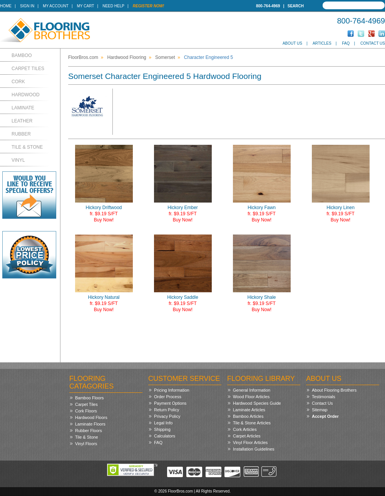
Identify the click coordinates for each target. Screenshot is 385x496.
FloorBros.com (83, 57)
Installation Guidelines (254, 449)
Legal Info (163, 423)
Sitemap (319, 409)
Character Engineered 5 (208, 57)
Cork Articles (245, 429)
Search (296, 6)
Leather (22, 121)
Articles (322, 43)
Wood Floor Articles (251, 396)
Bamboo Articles (248, 416)
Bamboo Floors (89, 397)
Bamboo (22, 55)
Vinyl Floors (86, 443)
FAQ (346, 43)
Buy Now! (104, 220)
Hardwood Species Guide (257, 403)
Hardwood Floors (91, 417)
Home (6, 6)
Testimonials (323, 396)
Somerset (165, 57)
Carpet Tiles (28, 68)
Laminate (23, 108)
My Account (55, 6)
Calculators (164, 436)
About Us (292, 43)
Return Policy (166, 409)
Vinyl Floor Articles (250, 442)
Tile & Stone (27, 147)
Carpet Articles (247, 436)
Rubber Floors (88, 430)
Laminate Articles (249, 409)
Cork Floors (86, 411)
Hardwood (26, 94)
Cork (18, 81)
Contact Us (372, 43)
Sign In (27, 6)
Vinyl (18, 160)
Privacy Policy (167, 416)
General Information (251, 390)
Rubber (21, 134)
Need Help (113, 6)
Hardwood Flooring (126, 57)
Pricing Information (171, 390)
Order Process (167, 396)
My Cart (85, 6)
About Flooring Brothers (334, 390)
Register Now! (148, 6)
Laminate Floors (90, 424)
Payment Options (170, 403)
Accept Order (325, 416)
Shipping (162, 429)
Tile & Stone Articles (252, 423)
